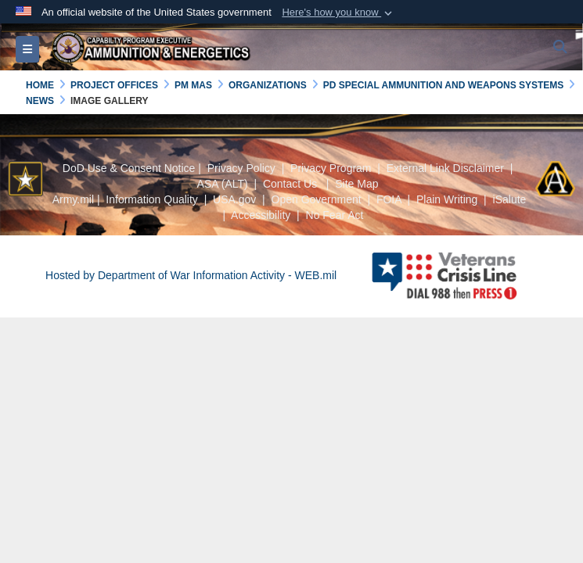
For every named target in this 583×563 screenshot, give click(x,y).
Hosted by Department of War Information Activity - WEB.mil (190, 275)
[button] (338, 12)
